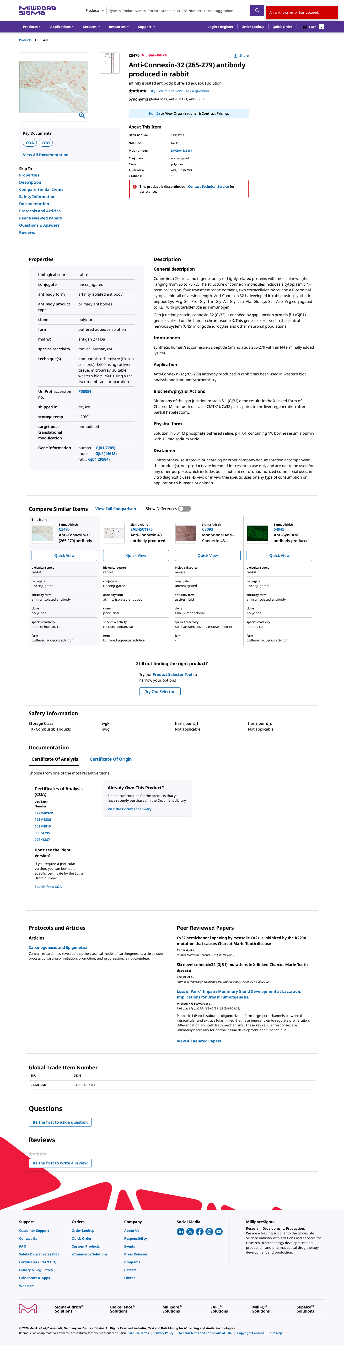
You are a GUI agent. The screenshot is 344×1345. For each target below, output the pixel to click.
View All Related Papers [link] (199, 1041)
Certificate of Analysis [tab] (55, 759)
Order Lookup (253, 26)
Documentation (34, 203)
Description (30, 182)
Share (241, 55)
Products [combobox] (93, 10)
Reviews (27, 232)
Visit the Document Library (129, 809)
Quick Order (282, 26)
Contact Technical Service (208, 186)
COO (46, 142)
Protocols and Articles (40, 210)
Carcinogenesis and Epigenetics (58, 947)
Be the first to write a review (62, 1164)
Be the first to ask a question (60, 1122)
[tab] (29, 40)
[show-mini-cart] (313, 26)
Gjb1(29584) (98, 459)
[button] (220, 26)
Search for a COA (48, 886)
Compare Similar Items (41, 189)
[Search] (257, 10)
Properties (29, 175)
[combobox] (173, 10)
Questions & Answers (39, 225)
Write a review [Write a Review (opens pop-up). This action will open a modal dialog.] (170, 91)
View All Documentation (45, 154)
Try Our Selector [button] (160, 691)
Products (25, 40)
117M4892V (44, 813)
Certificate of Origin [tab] (111, 759)
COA (30, 142)
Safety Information (37, 196)
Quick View (64, 555)
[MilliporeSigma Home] (37, 10)
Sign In (154, 113)
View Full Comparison (115, 508)
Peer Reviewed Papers (40, 218)
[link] (43, 1230)
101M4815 (43, 826)
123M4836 (43, 819)
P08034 (84, 391)
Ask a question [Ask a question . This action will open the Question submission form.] (197, 91)
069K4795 (42, 833)
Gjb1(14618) (106, 453)
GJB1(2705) (105, 447)
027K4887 (42, 839)
